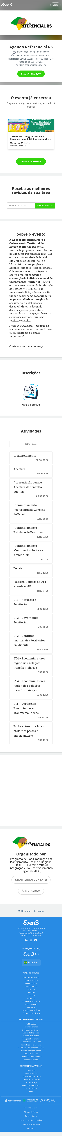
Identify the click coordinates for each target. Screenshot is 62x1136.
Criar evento (31, 1070)
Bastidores (31, 1128)
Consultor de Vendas (31, 1079)
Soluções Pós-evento (31, 1039)
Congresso (31, 989)
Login (55, 5)
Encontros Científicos (31, 1010)
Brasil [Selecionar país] (31, 962)
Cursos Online (31, 1004)
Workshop (31, 998)
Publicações (31, 1024)
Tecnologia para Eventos (31, 1045)
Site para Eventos (31, 1054)
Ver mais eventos (31, 161)
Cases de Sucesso (31, 1073)
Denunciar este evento (31, 911)
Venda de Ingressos (31, 1033)
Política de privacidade (31, 1124)
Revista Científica (31, 1027)
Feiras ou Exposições (31, 1013)
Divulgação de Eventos (31, 1030)
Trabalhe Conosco (31, 1108)
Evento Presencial (31, 980)
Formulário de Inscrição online (31, 1048)
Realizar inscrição (31, 74)
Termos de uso (31, 1116)
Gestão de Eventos (31, 1036)
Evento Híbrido (31, 986)
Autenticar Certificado (31, 1085)
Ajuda (31, 1091)
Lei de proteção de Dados (31, 1120)
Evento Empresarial (31, 977)
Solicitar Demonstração (31, 1076)
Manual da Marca (31, 1112)
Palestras (31, 1007)
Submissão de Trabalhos (31, 1042)
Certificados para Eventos (31, 1056)
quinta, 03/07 (30, 443)
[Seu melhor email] (21, 205)
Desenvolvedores (31, 1088)
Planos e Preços (31, 1082)
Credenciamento (31, 1060)
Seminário (31, 995)
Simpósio (31, 992)
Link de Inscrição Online (31, 1050)
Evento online (31, 983)
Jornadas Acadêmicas (31, 1001)
